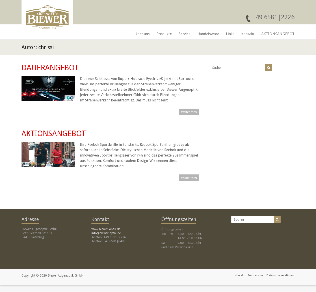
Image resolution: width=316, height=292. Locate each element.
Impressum (255, 275)
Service (184, 34)
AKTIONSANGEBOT (277, 34)
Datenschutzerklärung (280, 275)
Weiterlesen (189, 112)
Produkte (164, 34)
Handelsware (208, 34)
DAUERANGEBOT (50, 67)
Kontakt (248, 34)
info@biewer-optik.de (106, 233)
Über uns (142, 34)
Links (230, 34)
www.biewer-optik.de (105, 229)
